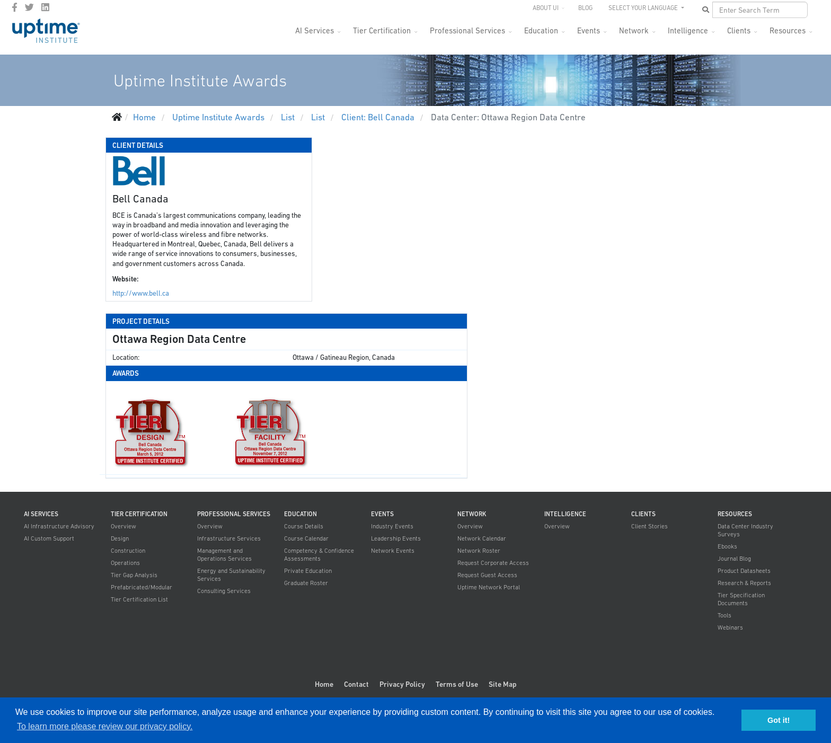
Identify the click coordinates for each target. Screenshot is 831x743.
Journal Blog (734, 558)
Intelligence (688, 30)
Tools (724, 615)
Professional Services (467, 30)
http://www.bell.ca (140, 293)
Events (588, 30)
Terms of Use (457, 684)
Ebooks (727, 546)
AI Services (314, 30)
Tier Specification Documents (741, 599)
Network (634, 30)
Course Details (303, 526)
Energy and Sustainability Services (231, 574)
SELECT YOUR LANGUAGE (643, 8)
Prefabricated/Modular (141, 587)
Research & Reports (744, 583)
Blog (585, 8)
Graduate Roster (306, 583)
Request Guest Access (487, 575)
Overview (123, 526)
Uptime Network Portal (488, 587)
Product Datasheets (744, 570)
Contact (356, 684)
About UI (546, 8)
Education (541, 30)
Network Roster (478, 550)
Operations (125, 563)
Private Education (308, 570)
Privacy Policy (402, 684)
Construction (128, 550)
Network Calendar (481, 538)
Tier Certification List (139, 599)
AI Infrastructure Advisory (59, 526)
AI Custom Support (49, 538)
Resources (788, 30)
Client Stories (649, 526)
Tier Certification (382, 30)
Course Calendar (306, 538)
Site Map (503, 684)
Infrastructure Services (229, 538)
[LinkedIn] (45, 7)
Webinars (730, 627)
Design (120, 538)
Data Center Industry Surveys (745, 530)
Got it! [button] (778, 720)
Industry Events (392, 526)
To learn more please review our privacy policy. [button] (104, 726)
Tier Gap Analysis (134, 575)
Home (324, 684)
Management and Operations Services (224, 554)
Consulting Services (224, 591)
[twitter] (29, 7)
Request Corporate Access (493, 563)
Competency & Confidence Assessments (319, 554)
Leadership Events (396, 538)
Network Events (392, 550)
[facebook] (14, 7)
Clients (738, 30)
